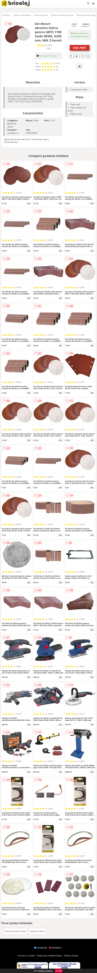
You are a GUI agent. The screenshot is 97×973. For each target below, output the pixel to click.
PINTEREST (55, 947)
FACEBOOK (40, 947)
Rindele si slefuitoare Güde (62, 15)
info (28, 203)
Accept (59, 970)
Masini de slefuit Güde (86, 15)
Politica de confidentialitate (49, 955)
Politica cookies (71, 955)
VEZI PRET (79, 48)
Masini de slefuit (41, 15)
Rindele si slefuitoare (22, 15)
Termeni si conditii (26, 955)
